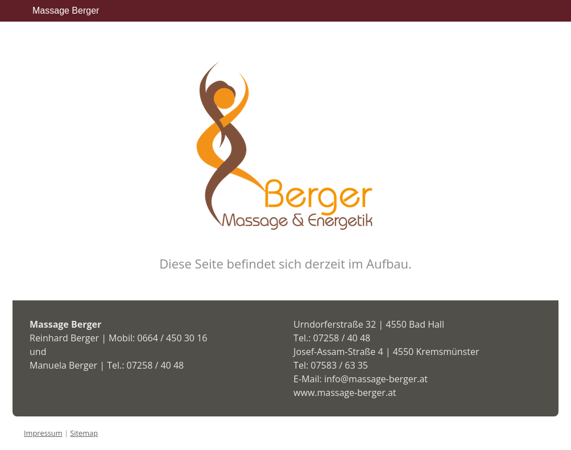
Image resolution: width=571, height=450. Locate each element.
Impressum (43, 433)
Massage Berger (65, 10)
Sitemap (84, 433)
